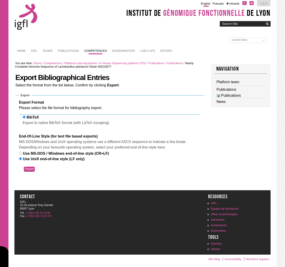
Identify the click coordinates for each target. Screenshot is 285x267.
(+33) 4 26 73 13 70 (39, 216)
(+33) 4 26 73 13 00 (38, 213)
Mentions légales (257, 259)
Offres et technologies (224, 214)
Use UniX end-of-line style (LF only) (53, 159)
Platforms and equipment (80, 63)
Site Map (214, 259)
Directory (216, 243)
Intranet (234, 3)
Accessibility (233, 259)
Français (218, 3)
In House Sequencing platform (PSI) (122, 63)
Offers (166, 50)
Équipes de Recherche (225, 208)
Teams (48, 50)
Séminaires (218, 219)
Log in (264, 3)
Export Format (31, 102)
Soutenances (219, 225)
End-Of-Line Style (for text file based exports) (58, 136)
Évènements (218, 230)
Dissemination (123, 50)
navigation (227, 69)
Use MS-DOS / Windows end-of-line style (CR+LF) (66, 153)
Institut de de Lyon (198, 12)
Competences (95, 50)
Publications (68, 50)
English (206, 3)
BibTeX (33, 117)
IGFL (34, 50)
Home (21, 50)
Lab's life (147, 50)
